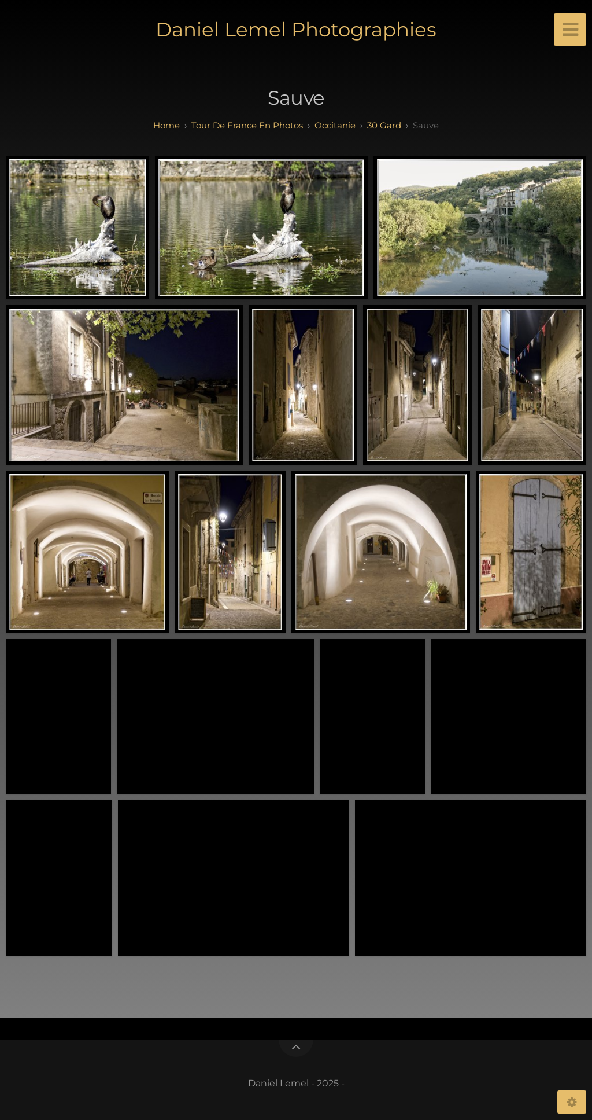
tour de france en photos (247, 125)
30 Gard (384, 125)
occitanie (335, 125)
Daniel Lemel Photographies (296, 29)
